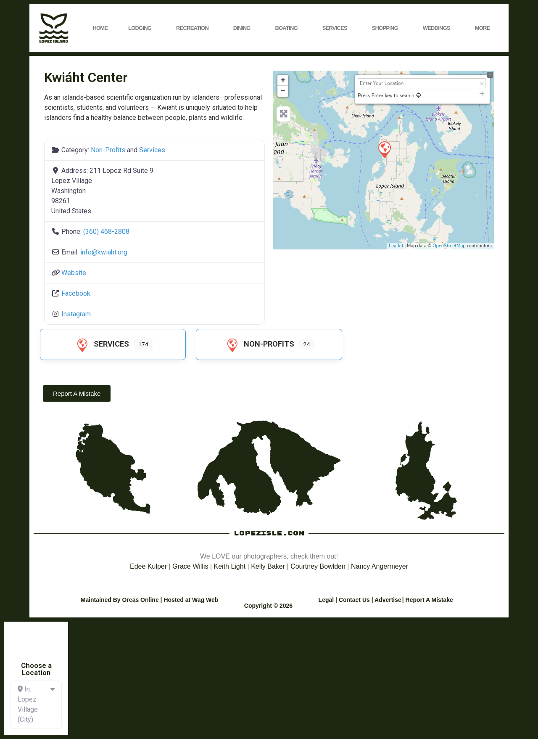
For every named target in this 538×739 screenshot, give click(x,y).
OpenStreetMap (449, 246)
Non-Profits (108, 150)
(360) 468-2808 (106, 232)
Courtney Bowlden (317, 566)
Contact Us (354, 599)
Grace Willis (190, 566)
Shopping (387, 28)
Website (73, 273)
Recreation (194, 28)
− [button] (283, 91)
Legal (326, 599)
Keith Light (230, 566)
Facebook (75, 293)
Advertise (387, 599)
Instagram (76, 314)
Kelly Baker (268, 566)
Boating (288, 28)
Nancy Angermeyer (379, 566)
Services (336, 28)
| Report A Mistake (427, 599)
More (484, 28)
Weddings (438, 28)
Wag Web (205, 599)
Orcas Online (140, 599)
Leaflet (396, 246)
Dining (244, 28)
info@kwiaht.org (103, 252)
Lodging (142, 28)
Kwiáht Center (86, 77)
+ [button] (283, 80)
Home (100, 28)
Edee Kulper (148, 566)
